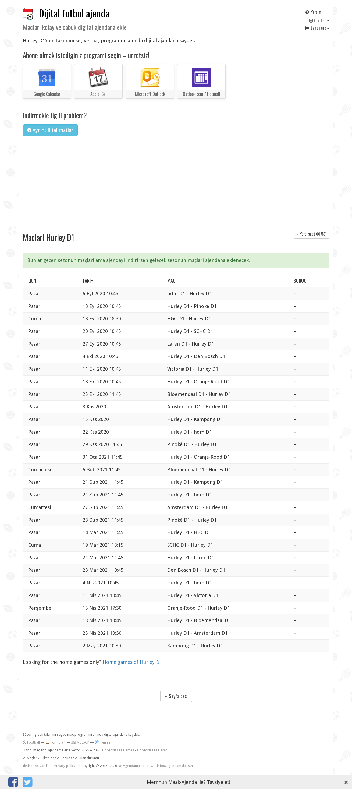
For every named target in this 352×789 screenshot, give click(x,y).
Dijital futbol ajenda (74, 13)
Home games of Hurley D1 (132, 662)
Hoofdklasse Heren (152, 750)
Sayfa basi (176, 695)
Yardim (313, 12)
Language (317, 28)
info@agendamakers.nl (175, 766)
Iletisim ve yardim (37, 766)
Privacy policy (65, 766)
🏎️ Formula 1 (55, 742)
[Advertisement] (176, 180)
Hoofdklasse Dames (118, 750)
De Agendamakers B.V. (135, 766)
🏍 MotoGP (80, 742)
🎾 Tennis (103, 742)
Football (319, 20)
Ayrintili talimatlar (50, 130)
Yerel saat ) (311, 234)
